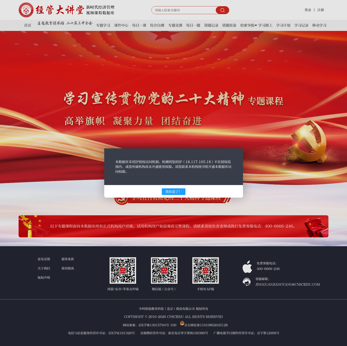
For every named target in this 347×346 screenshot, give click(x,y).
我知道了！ (173, 192)
